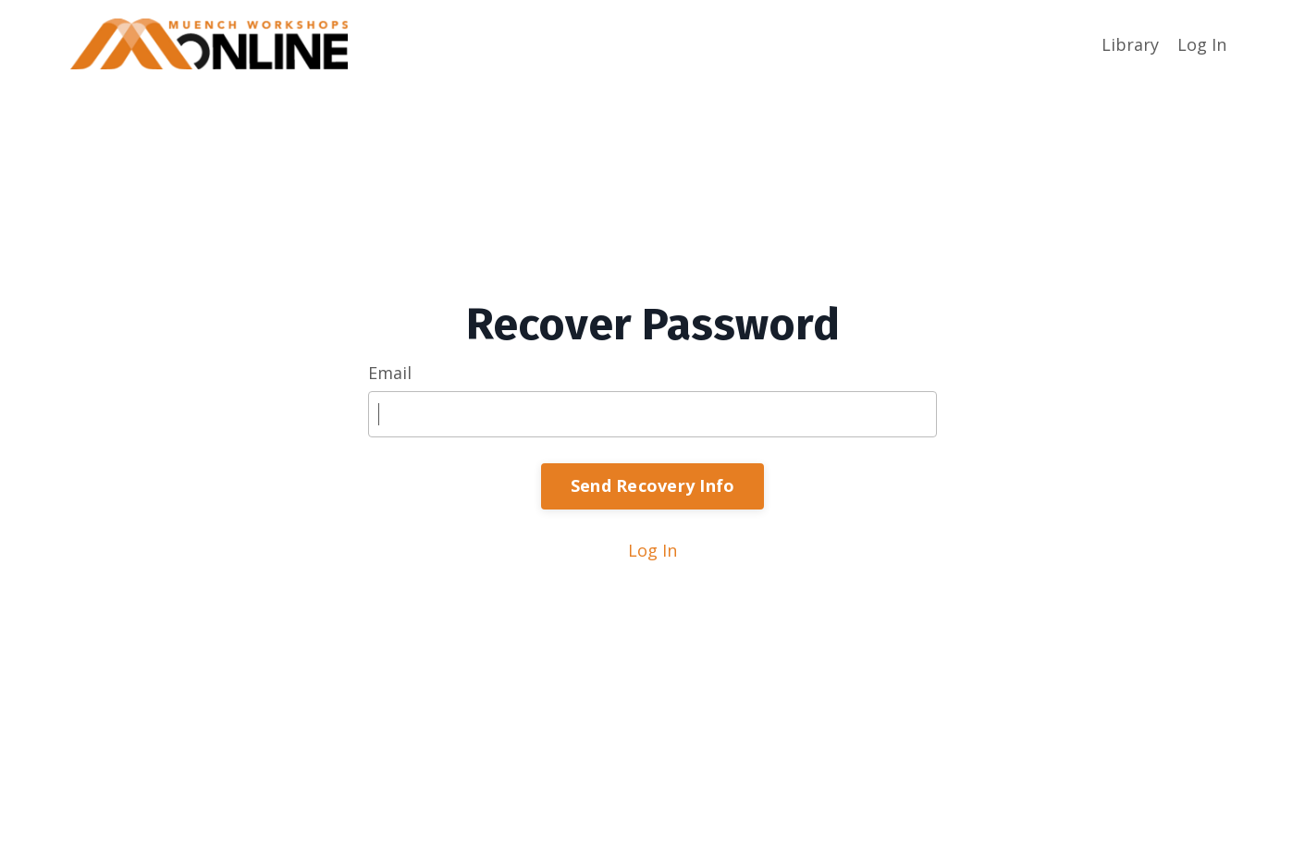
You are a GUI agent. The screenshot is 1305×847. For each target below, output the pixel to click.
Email (390, 373)
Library (1130, 44)
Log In (1201, 44)
